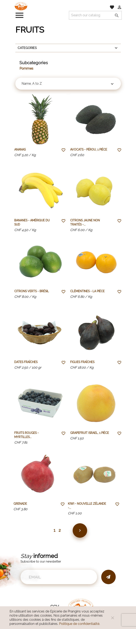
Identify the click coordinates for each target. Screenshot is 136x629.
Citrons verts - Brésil (31, 291)
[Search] (95, 15)
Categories (68, 47)
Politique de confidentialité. (79, 624)
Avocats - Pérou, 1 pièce (88, 149)
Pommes (26, 68)
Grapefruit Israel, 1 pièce (89, 432)
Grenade (20, 503)
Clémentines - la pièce (87, 291)
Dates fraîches (25, 362)
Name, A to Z (68, 84)
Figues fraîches (82, 362)
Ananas (20, 149)
